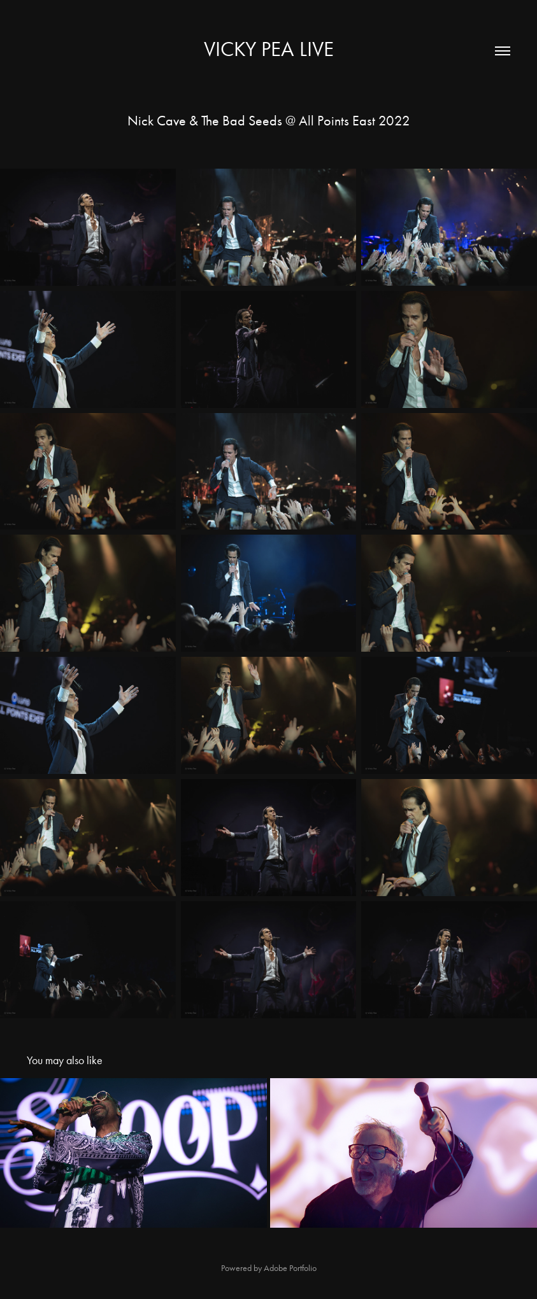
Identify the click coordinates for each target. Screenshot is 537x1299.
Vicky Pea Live (269, 48)
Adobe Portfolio (290, 1268)
